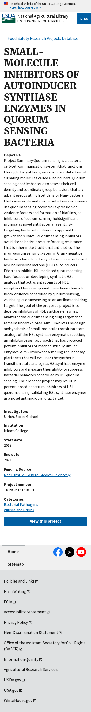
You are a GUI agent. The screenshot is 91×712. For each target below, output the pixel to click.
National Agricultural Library (42, 16)
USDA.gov (12, 680)
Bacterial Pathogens (21, 504)
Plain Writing (15, 591)
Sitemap (16, 564)
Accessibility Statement (25, 612)
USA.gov (11, 690)
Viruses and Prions (19, 509)
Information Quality (21, 659)
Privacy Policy (16, 622)
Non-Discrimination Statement (31, 632)
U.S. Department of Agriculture (41, 21)
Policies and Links (19, 581)
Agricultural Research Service (30, 669)
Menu (84, 18)
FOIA (8, 601)
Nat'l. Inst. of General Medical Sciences (36, 474)
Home (13, 551)
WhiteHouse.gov (18, 700)
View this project (45, 521)
